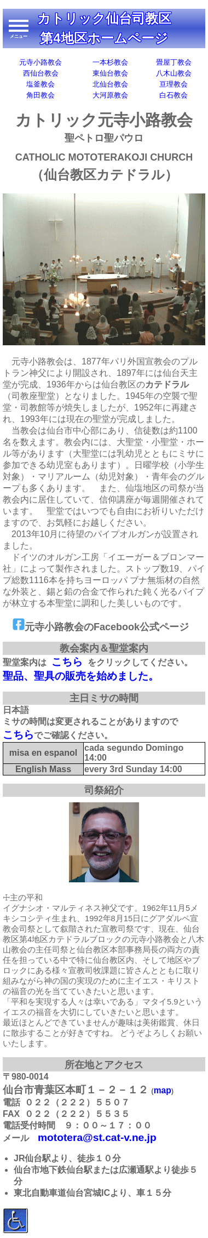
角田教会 (40, 95)
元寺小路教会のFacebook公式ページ (101, 626)
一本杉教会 (110, 62)
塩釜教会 (40, 84)
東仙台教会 (110, 73)
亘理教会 (173, 84)
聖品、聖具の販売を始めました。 (81, 676)
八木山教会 (174, 73)
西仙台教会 (41, 73)
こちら (67, 662)
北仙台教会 (110, 84)
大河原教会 (110, 95)
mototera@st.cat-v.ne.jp (97, 1137)
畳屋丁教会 (174, 62)
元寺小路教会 (40, 62)
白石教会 (173, 95)
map (162, 1090)
